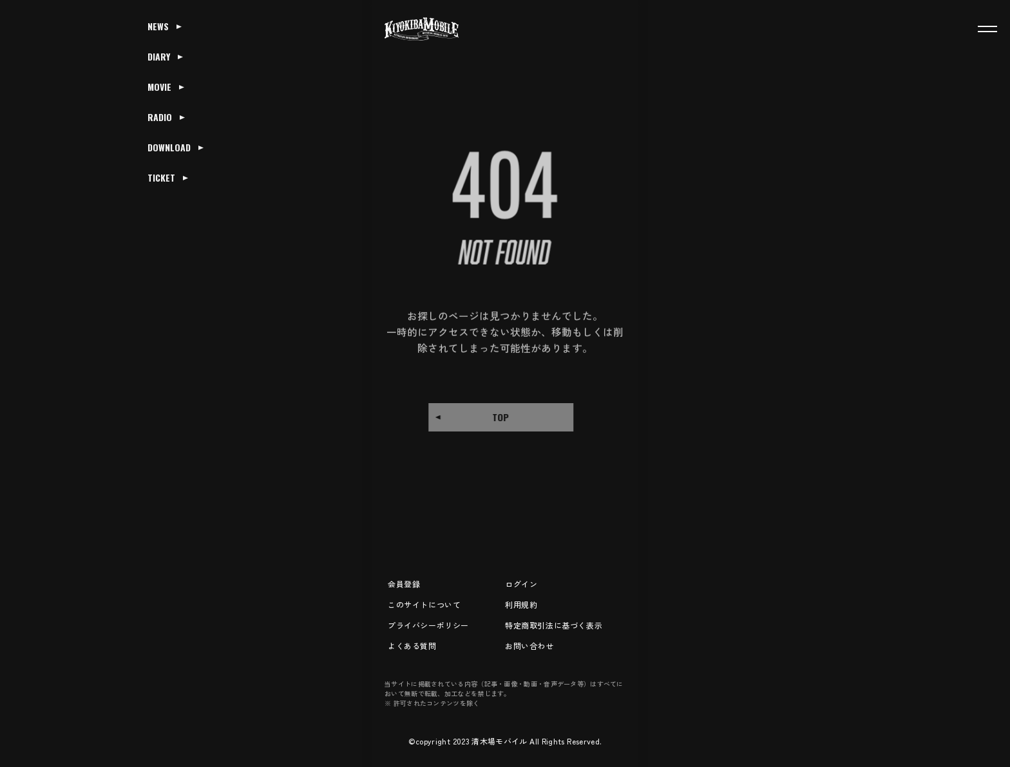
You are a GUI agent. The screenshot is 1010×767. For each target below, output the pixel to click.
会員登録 (404, 583)
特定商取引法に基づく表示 (553, 625)
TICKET (161, 177)
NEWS (158, 26)
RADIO (160, 117)
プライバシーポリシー (428, 625)
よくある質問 (412, 645)
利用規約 (521, 604)
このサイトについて (424, 604)
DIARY (159, 56)
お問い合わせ (529, 645)
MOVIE (159, 86)
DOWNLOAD (169, 147)
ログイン (521, 583)
